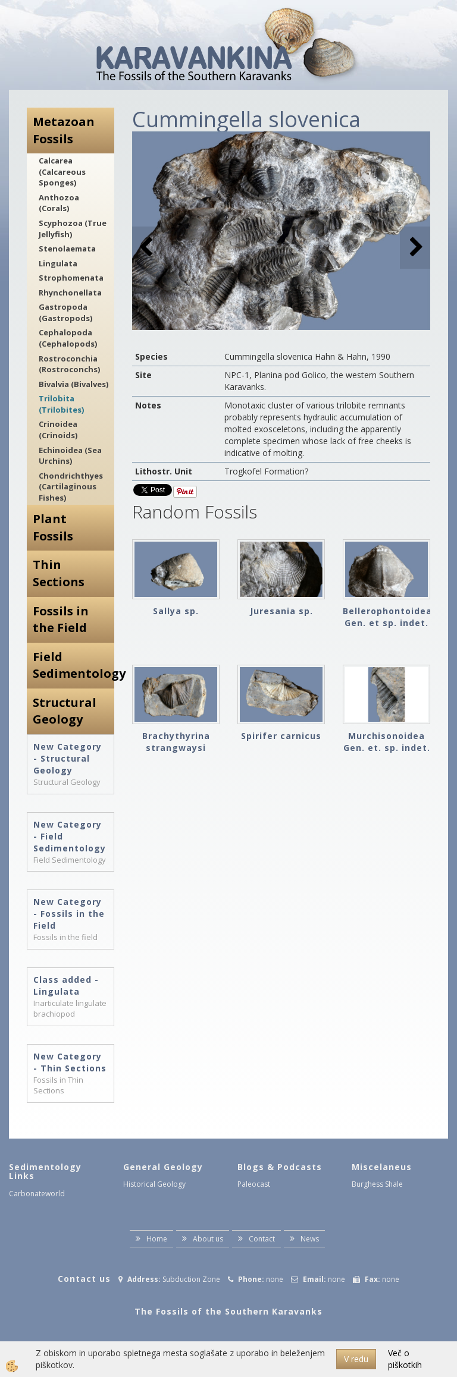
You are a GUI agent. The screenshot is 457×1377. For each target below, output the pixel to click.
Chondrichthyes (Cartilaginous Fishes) (71, 486)
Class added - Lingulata (66, 985)
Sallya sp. (176, 611)
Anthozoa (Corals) (59, 203)
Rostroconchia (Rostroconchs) (69, 364)
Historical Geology (154, 1184)
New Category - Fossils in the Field (69, 913)
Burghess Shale (377, 1184)
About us (208, 1239)
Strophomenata (71, 277)
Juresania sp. (281, 611)
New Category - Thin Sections (70, 1062)
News (310, 1239)
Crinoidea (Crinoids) (58, 430)
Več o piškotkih (405, 1358)
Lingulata (58, 263)
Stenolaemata (67, 248)
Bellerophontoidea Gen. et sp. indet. (386, 616)
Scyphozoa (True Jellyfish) (73, 229)
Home (156, 1239)
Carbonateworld (37, 1194)
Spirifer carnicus (281, 735)
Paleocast (253, 1184)
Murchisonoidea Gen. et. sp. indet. (386, 741)
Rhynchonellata (70, 292)
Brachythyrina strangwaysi (176, 741)
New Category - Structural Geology (67, 758)
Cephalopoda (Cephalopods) (68, 338)
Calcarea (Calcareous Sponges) (62, 171)
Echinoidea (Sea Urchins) (70, 456)
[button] (415, 248)
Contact (262, 1239)
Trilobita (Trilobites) (61, 404)
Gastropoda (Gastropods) (65, 312)
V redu (356, 1359)
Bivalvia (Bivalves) (73, 384)
